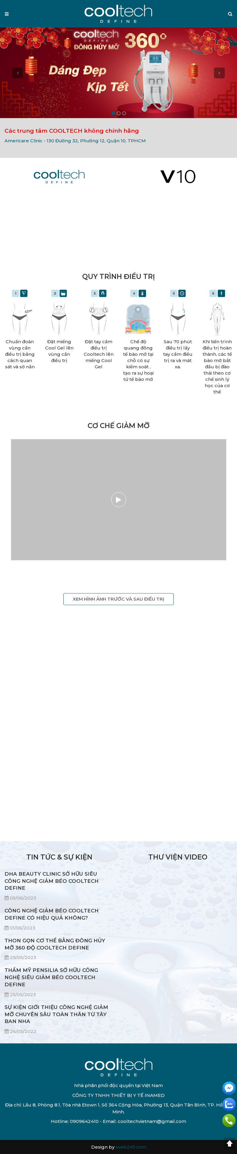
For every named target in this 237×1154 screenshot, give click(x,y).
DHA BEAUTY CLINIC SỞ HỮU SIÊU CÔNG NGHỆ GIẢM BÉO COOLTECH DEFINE (51, 881)
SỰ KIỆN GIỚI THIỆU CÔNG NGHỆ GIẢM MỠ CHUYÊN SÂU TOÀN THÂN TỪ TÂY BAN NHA (56, 1014)
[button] (230, 14)
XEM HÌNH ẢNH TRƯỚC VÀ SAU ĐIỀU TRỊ (118, 599)
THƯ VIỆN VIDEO (177, 857)
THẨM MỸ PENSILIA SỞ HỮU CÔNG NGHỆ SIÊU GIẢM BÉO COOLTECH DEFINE (51, 977)
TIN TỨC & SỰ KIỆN (59, 857)
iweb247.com (131, 1147)
